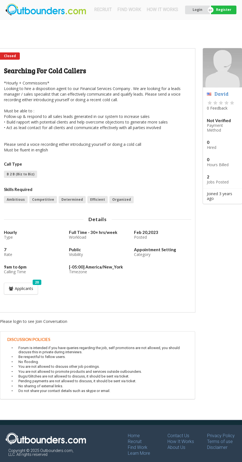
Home (134, 435)
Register (223, 9)
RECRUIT (103, 9)
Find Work (137, 447)
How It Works (180, 441)
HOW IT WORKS (162, 9)
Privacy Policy (221, 435)
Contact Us (178, 435)
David (221, 93)
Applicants (23, 287)
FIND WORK (129, 9)
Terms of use (220, 441)
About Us (176, 447)
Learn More (139, 453)
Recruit (135, 441)
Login (197, 9)
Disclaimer (217, 447)
